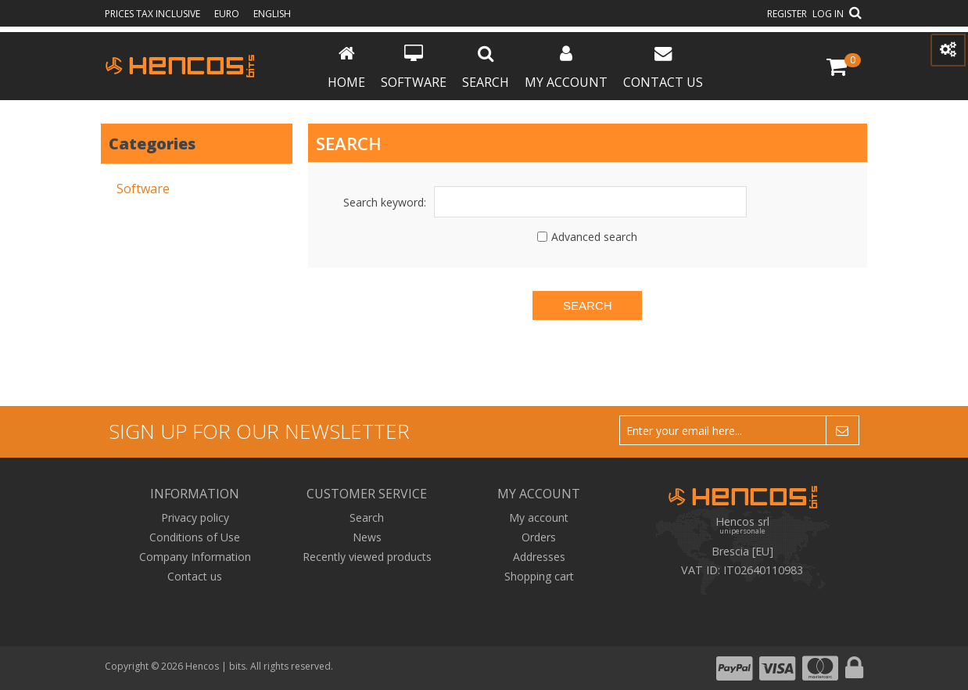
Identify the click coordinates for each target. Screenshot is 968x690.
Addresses (539, 556)
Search (485, 68)
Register (787, 13)
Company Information (195, 556)
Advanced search (594, 236)
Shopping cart (539, 576)
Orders (539, 537)
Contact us (663, 68)
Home (346, 68)
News (367, 537)
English (272, 13)
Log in (828, 13)
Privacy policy (195, 517)
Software (413, 68)
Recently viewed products (367, 556)
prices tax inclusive (154, 13)
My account (566, 68)
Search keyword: (384, 202)
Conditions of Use (194, 537)
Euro (228, 13)
